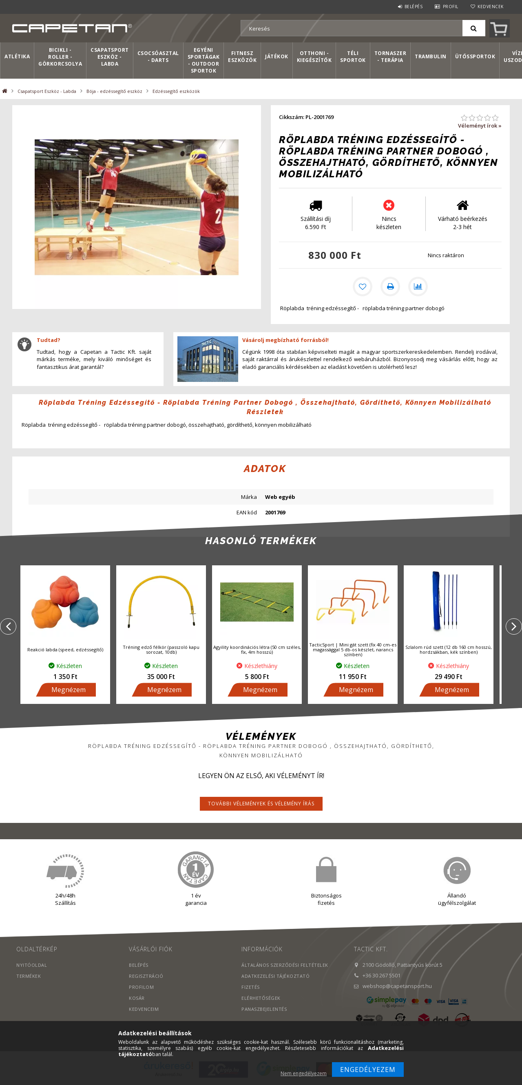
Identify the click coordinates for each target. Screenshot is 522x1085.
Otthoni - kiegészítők (314, 57)
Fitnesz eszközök (242, 57)
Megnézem (68, 690)
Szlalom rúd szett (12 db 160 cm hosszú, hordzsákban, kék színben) (448, 651)
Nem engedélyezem (304, 1073)
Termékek (28, 977)
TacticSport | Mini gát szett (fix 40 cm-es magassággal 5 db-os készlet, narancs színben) (352, 651)
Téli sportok (353, 57)
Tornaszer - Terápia (390, 57)
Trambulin (431, 56)
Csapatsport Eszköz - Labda (110, 56)
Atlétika (17, 56)
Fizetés (250, 988)
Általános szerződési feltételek (284, 966)
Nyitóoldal (31, 966)
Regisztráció (146, 977)
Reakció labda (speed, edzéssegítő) (65, 651)
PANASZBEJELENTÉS (264, 1010)
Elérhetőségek (261, 999)
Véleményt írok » (480, 125)
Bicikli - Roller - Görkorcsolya (60, 56)
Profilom (141, 988)
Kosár (137, 999)
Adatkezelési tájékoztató (275, 977)
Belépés (414, 6)
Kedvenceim (144, 1010)
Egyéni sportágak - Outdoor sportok (204, 60)
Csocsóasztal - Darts (158, 57)
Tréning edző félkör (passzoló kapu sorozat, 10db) (161, 651)
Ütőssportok (475, 56)
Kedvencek (491, 6)
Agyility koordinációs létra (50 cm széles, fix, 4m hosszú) (257, 651)
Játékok (276, 56)
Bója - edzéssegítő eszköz (114, 91)
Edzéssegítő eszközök (176, 91)
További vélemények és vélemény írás (261, 804)
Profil (450, 6)
